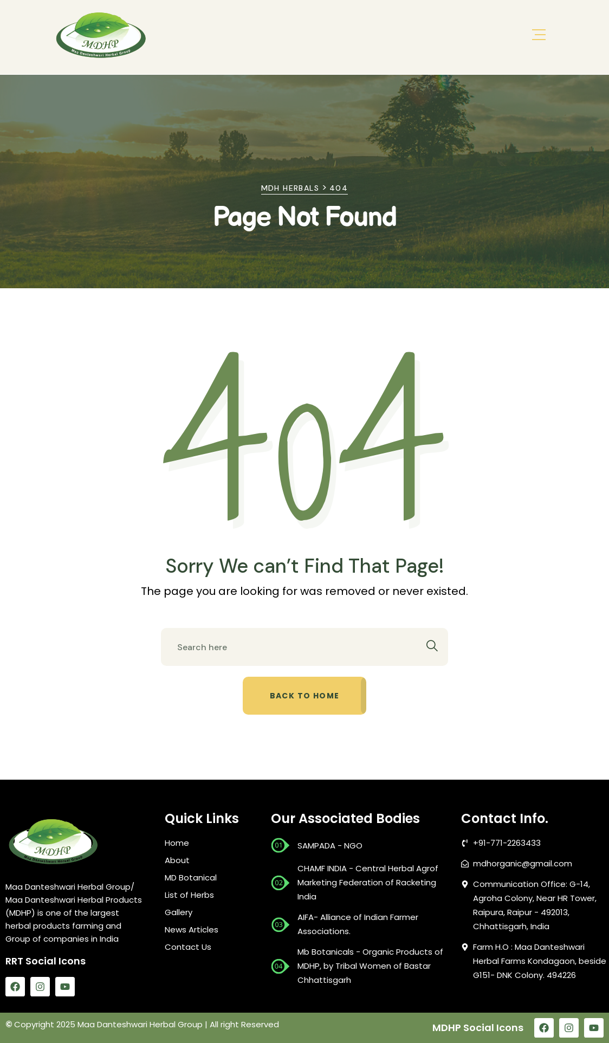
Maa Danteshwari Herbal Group (140, 1024)
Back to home (305, 695)
